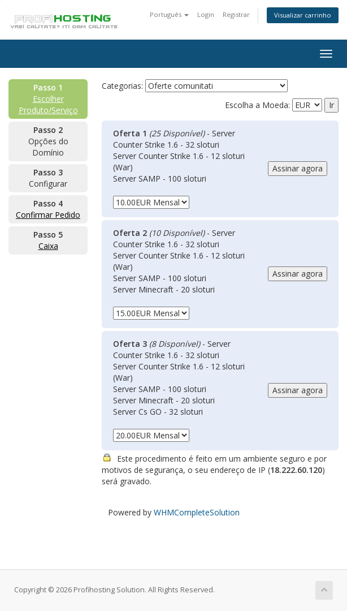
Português (169, 14)
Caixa (48, 245)
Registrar (236, 14)
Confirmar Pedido (48, 214)
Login (205, 14)
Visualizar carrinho (302, 15)
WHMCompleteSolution (197, 512)
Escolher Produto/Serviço (48, 104)
